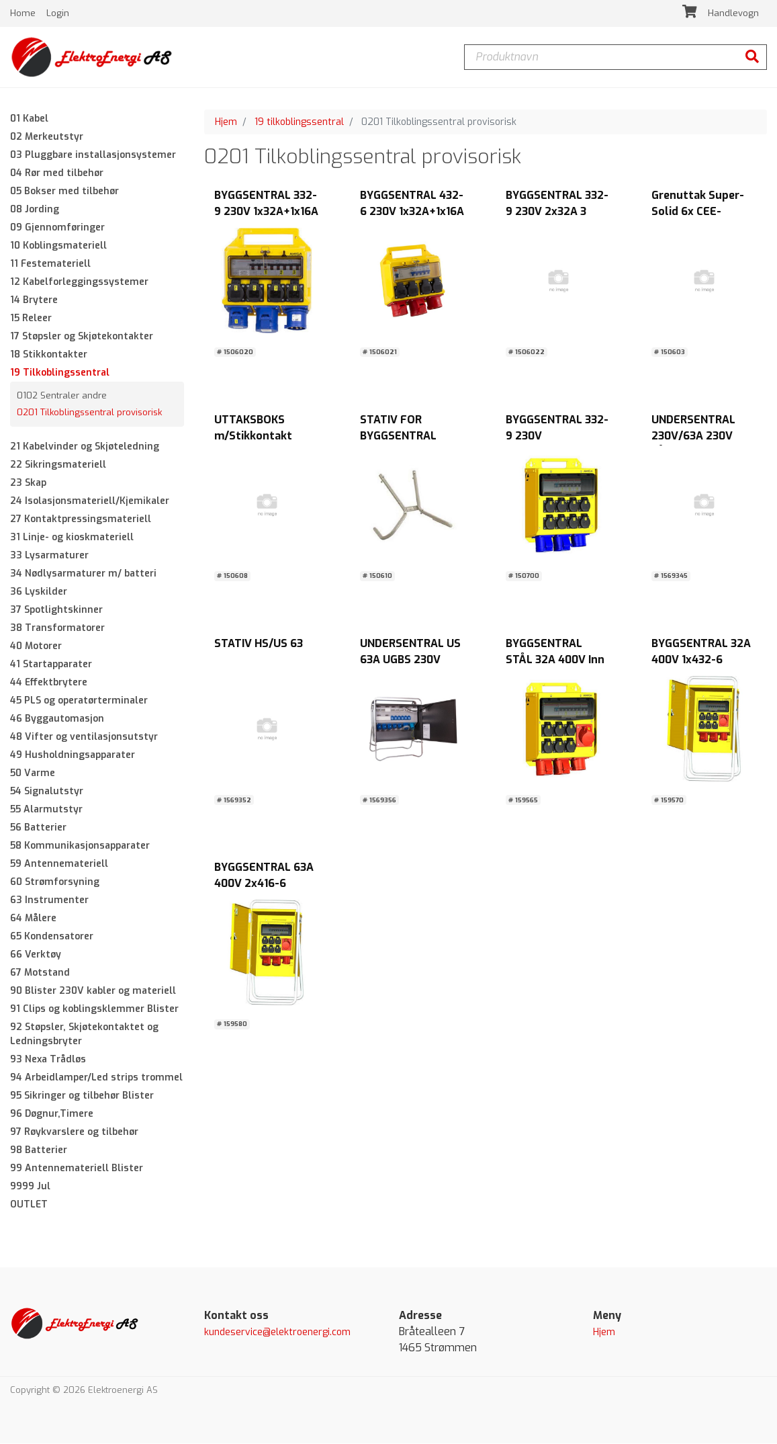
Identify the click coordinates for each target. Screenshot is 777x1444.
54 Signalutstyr (46, 791)
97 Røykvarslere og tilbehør (74, 1132)
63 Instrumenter (49, 900)
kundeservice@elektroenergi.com (277, 1332)
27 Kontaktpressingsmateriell (80, 519)
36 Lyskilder (38, 591)
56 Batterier (38, 827)
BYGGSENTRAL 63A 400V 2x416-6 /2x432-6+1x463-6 (264, 884)
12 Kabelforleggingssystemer (79, 281)
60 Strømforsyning (54, 882)
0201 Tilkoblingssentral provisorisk (89, 413)
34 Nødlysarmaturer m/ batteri (83, 573)
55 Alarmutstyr (46, 809)
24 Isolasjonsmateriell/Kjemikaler (89, 501)
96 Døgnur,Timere (51, 1113)
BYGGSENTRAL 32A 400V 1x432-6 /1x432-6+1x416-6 (701, 659)
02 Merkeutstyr (46, 136)
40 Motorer (36, 646)
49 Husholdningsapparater (72, 755)
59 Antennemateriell (59, 863)
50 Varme (32, 773)
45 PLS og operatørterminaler (79, 700)
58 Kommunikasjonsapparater (80, 845)
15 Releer (31, 318)
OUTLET (29, 1204)
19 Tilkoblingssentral (59, 372)
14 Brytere (34, 300)
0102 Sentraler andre (62, 395)
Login (57, 13)
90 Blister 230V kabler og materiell (93, 990)
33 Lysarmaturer (49, 555)
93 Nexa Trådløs (48, 1059)
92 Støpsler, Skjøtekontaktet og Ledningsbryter (84, 1034)
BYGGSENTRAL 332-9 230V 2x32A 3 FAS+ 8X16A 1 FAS (557, 212)
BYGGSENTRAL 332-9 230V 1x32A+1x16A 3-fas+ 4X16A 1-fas (266, 212)
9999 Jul (30, 1186)
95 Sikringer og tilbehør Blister (82, 1095)
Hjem (226, 122)
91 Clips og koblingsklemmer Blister (94, 1009)
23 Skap (28, 482)
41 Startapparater (51, 664)
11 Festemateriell (50, 263)
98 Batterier (38, 1150)
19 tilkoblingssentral (299, 122)
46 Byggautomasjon (57, 718)
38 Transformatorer (57, 628)
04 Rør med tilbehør (56, 173)
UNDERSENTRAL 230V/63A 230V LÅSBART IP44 (693, 436)
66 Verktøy (35, 954)
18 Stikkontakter (48, 354)
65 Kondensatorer (51, 936)
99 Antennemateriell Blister (76, 1168)
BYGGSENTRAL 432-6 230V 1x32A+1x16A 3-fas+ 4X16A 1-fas (412, 212)
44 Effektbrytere (48, 682)
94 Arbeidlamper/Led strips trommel (96, 1077)
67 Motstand (40, 972)
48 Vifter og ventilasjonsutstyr (84, 736)
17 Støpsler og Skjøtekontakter (81, 336)
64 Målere (33, 918)
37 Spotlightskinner (56, 609)
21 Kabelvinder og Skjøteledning (84, 446)
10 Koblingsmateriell (58, 245)
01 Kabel (29, 118)
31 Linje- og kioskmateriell (72, 537)
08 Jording (34, 209)
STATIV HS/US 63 (258, 643)
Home (24, 13)
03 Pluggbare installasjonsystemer (93, 154)
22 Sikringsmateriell (58, 464)
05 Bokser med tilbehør (64, 191)
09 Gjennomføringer (57, 227)
